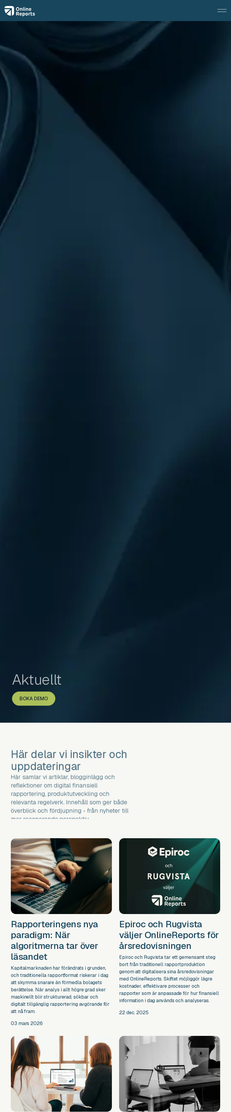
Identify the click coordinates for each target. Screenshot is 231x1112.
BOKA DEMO (33, 693)
